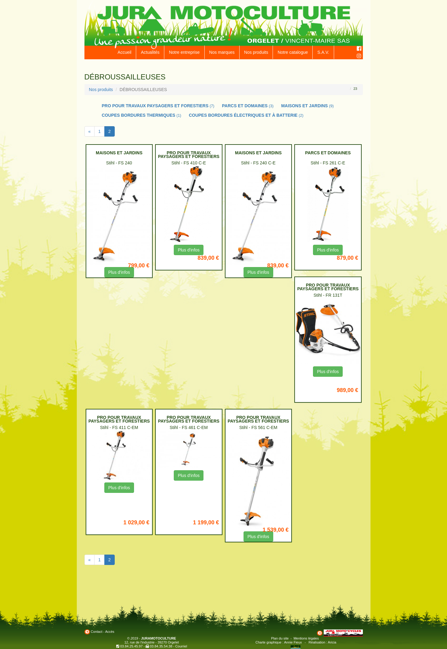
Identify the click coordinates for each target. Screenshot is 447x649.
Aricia (332, 642)
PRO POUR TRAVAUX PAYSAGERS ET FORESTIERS (158, 105)
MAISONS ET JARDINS (307, 105)
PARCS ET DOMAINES (248, 105)
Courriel (181, 646)
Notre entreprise (184, 52)
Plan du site (280, 638)
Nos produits (256, 52)
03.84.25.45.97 (131, 646)
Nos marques (222, 52)
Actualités (150, 52)
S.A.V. (323, 52)
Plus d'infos (119, 272)
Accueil (124, 52)
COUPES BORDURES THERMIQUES (141, 115)
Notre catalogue (293, 52)
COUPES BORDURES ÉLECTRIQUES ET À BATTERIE (246, 115)
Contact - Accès (102, 631)
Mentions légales (306, 638)
